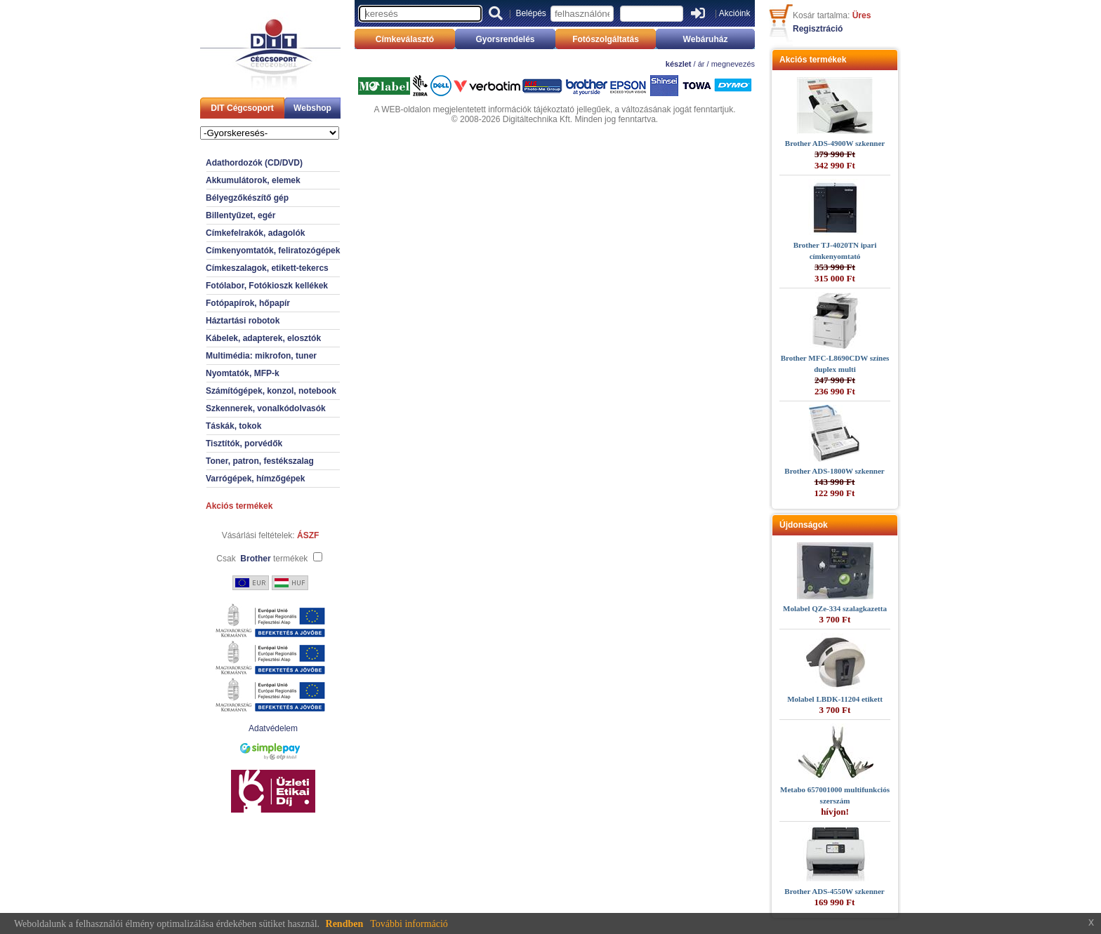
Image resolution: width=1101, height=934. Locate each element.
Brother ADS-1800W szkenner (834, 471)
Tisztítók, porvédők (244, 443)
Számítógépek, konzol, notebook (271, 391)
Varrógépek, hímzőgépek (255, 478)
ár (701, 64)
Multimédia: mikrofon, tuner (261, 356)
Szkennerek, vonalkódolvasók (266, 408)
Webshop (312, 108)
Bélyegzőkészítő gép (247, 198)
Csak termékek (262, 558)
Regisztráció (818, 29)
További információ (409, 924)
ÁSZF (308, 535)
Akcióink (735, 13)
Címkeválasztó (405, 39)
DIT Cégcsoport (242, 108)
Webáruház (705, 39)
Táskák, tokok (233, 426)
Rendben (345, 924)
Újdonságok (803, 525)
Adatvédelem (273, 728)
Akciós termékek (239, 506)
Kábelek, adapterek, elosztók (263, 338)
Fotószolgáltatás (605, 39)
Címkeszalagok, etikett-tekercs (267, 268)
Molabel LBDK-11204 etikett (835, 699)
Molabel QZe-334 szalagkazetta (835, 608)
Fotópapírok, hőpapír (248, 303)
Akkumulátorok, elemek (253, 180)
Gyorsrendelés (504, 39)
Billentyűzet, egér (240, 215)
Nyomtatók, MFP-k (242, 373)
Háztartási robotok (242, 321)
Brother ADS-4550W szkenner (834, 891)
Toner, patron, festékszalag (260, 461)
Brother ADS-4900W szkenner (835, 143)
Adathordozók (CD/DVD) (254, 163)
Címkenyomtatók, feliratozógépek (273, 250)
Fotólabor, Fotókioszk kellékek (267, 286)
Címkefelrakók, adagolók (255, 233)
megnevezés (733, 64)
